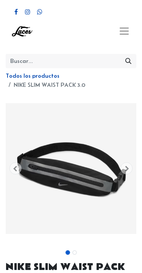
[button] (15, 168)
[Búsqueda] (128, 61)
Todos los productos (32, 75)
